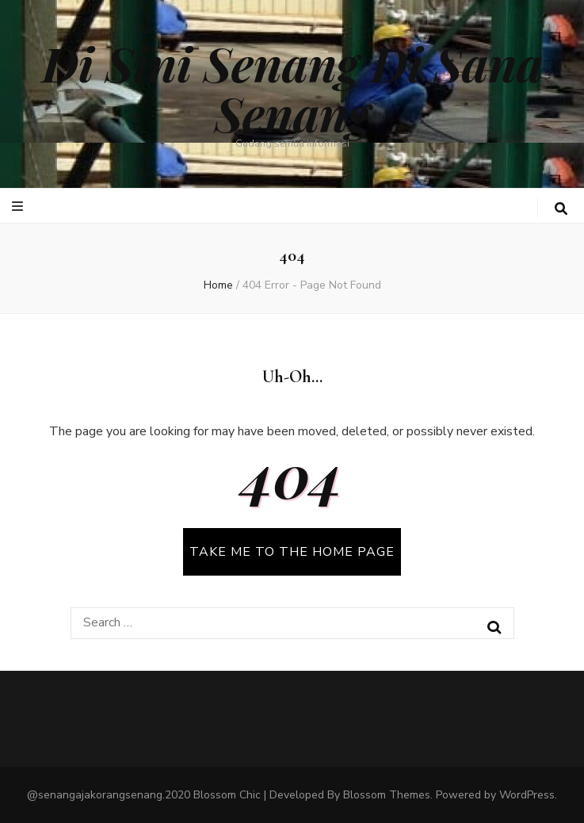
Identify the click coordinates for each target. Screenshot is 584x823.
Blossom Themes (386, 794)
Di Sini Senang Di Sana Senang (292, 87)
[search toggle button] (561, 209)
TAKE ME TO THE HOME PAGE (292, 552)
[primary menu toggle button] (19, 206)
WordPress (527, 794)
